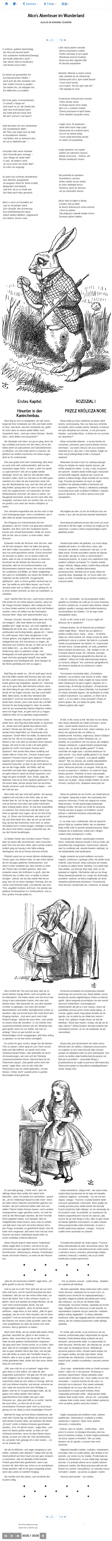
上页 (49, 40)
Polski (49, 3)
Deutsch (30, 3)
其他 (65, 3)
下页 (62, 40)
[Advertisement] (56, 28)
